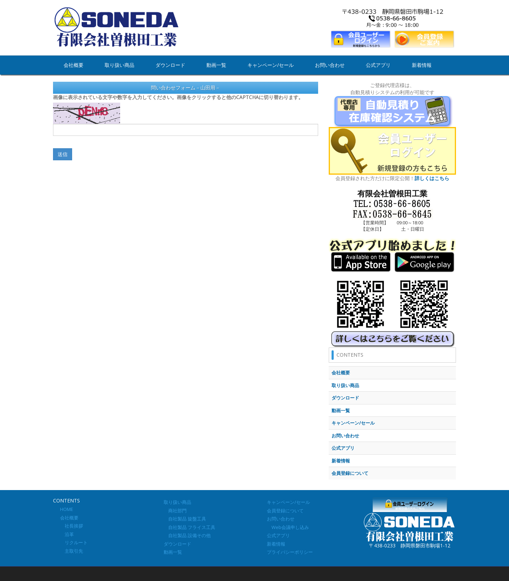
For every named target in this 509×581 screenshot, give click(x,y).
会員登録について (285, 510)
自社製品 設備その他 (187, 535)
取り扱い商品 (119, 65)
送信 (63, 154)
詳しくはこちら (432, 178)
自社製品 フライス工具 (189, 527)
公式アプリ (378, 65)
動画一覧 (216, 65)
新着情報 (422, 65)
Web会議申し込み (288, 527)
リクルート (74, 542)
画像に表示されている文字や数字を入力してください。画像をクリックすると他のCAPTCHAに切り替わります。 (178, 97)
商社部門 (175, 510)
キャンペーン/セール (270, 65)
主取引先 (71, 551)
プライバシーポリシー (290, 552)
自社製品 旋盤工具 (185, 519)
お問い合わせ (330, 65)
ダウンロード (170, 65)
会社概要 (73, 65)
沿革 (67, 534)
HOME (66, 509)
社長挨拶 (71, 526)
